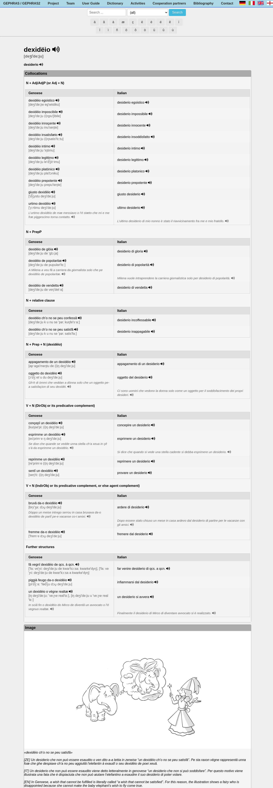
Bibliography (203, 3)
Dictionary (115, 3)
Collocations (36, 73)
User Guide (91, 3)
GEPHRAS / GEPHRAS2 (21, 3)
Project (53, 3)
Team (70, 3)
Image (30, 628)
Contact (227, 3)
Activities (138, 3)
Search (177, 12)
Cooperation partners (169, 3)
